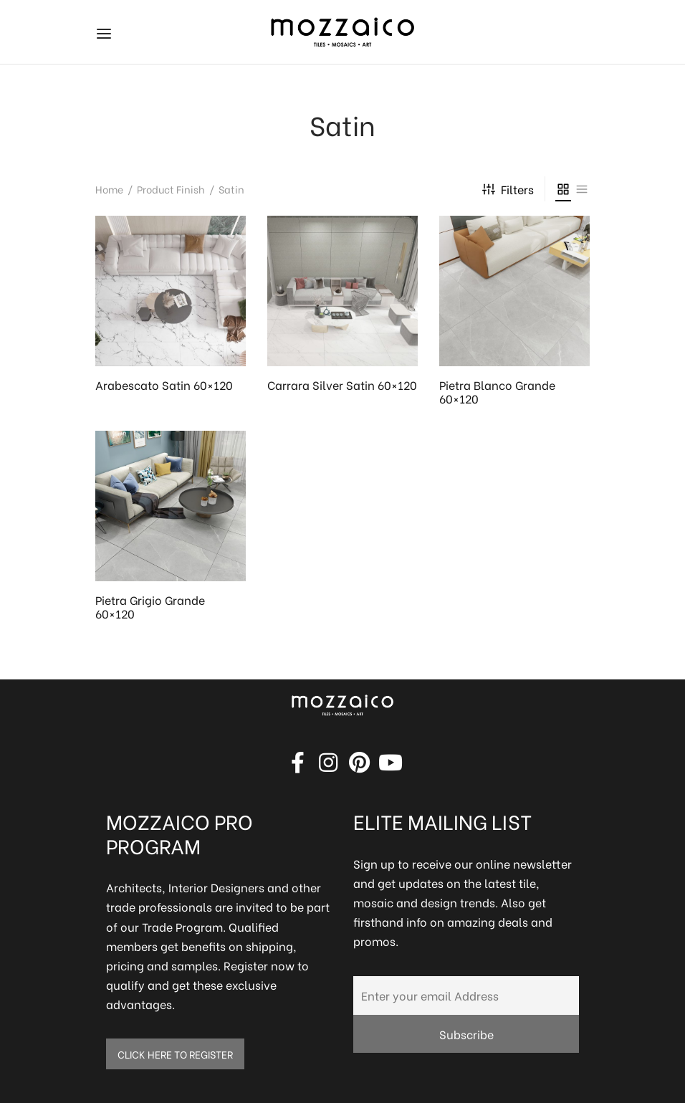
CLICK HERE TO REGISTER (175, 1053)
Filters (508, 189)
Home (109, 188)
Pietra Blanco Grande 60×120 (497, 391)
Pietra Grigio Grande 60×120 (150, 606)
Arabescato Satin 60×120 (164, 384)
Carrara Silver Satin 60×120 (342, 384)
